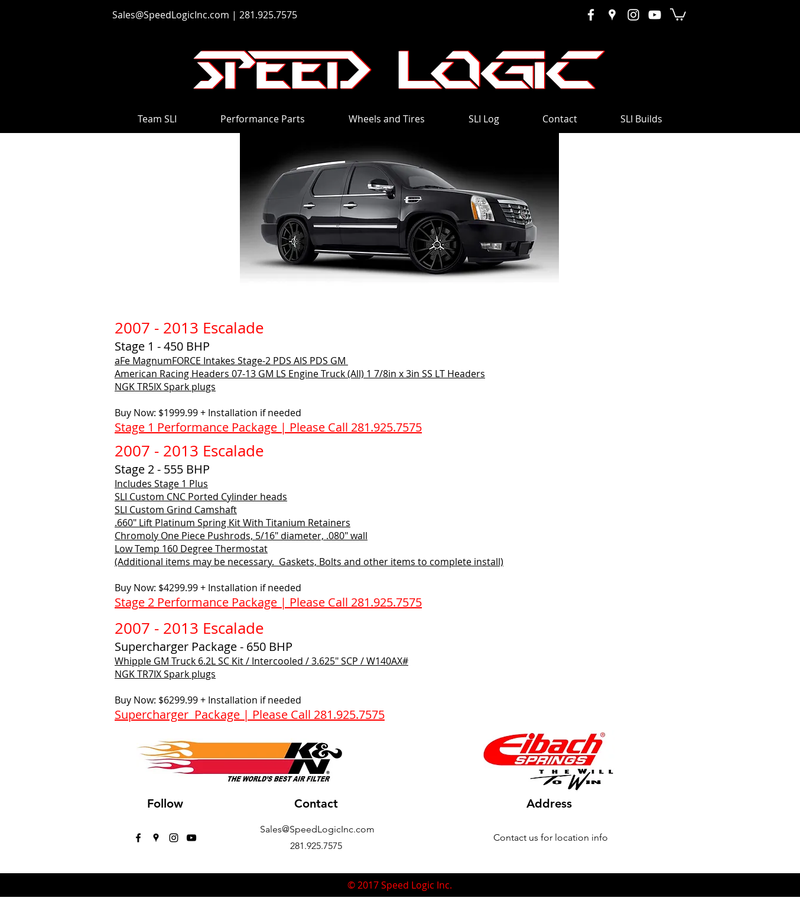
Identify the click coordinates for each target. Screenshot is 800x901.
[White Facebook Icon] (591, 14)
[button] (678, 14)
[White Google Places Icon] (612, 14)
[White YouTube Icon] (654, 14)
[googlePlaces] (156, 838)
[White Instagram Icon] (633, 14)
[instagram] (174, 838)
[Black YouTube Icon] (191, 838)
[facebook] (138, 838)
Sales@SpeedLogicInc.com (170, 14)
